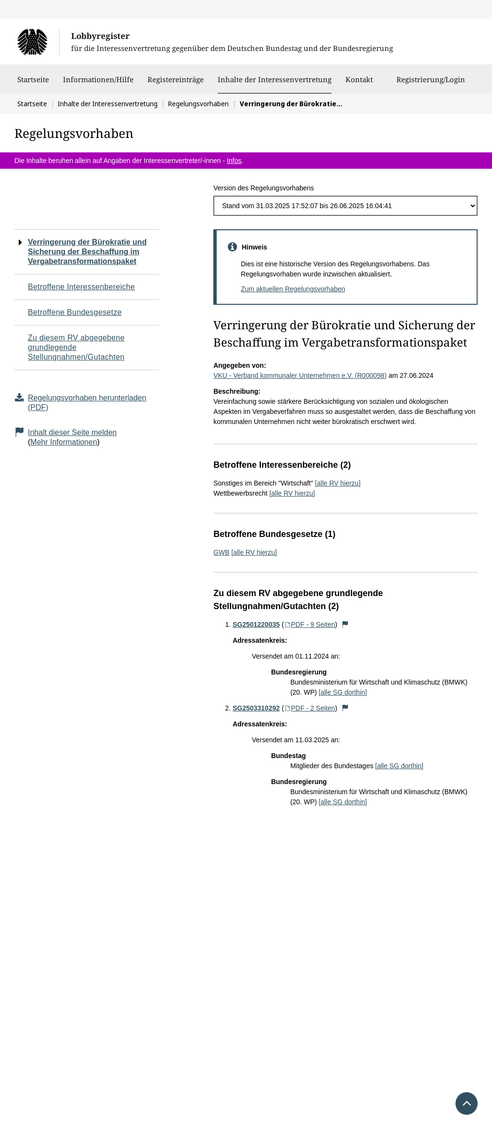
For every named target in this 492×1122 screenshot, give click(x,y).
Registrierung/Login (431, 84)
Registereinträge (176, 84)
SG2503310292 (256, 708)
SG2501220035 (256, 624)
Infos (234, 160)
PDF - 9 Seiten (309, 624)
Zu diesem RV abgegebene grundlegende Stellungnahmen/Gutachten (76, 347)
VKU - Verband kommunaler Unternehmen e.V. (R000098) (300, 375)
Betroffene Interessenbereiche (81, 287)
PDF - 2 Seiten (309, 708)
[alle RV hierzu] (338, 483)
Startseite (33, 84)
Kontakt (359, 84)
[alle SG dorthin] (343, 692)
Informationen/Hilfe (98, 84)
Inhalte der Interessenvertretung (275, 79)
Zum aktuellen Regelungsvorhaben (293, 289)
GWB (221, 552)
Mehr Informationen (63, 442)
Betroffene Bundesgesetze (75, 312)
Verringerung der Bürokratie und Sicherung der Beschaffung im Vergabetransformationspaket (87, 251)
